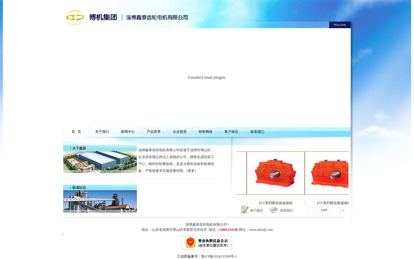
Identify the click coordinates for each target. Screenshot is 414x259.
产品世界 (154, 132)
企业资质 (180, 132)
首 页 (76, 132)
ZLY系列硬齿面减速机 (278, 203)
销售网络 (205, 132)
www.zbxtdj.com (261, 230)
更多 (191, 171)
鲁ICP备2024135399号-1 (219, 256)
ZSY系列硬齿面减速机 (336, 203)
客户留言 (231, 132)
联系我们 (257, 132)
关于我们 (102, 132)
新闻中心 (128, 132)
